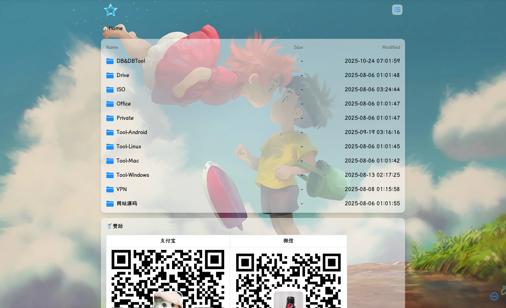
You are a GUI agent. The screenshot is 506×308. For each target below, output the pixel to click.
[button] (397, 10)
